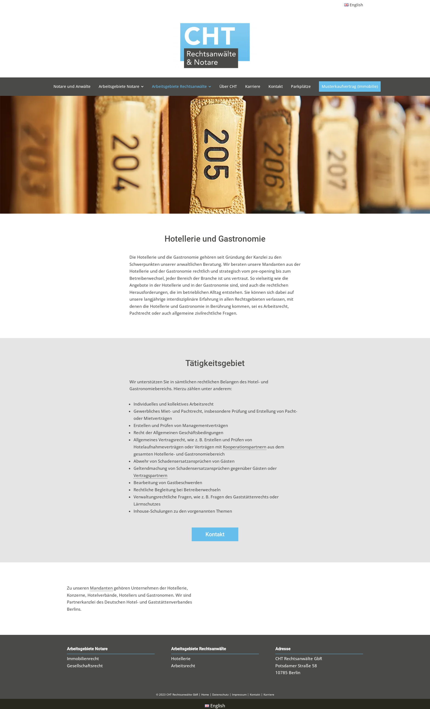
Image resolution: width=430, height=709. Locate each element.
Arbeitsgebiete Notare (87, 645)
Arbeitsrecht (183, 662)
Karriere (269, 691)
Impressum (239, 691)
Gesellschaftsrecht (85, 662)
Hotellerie (181, 655)
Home (205, 691)
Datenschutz (221, 691)
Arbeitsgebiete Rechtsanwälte (198, 645)
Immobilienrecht (83, 655)
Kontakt (214, 530)
